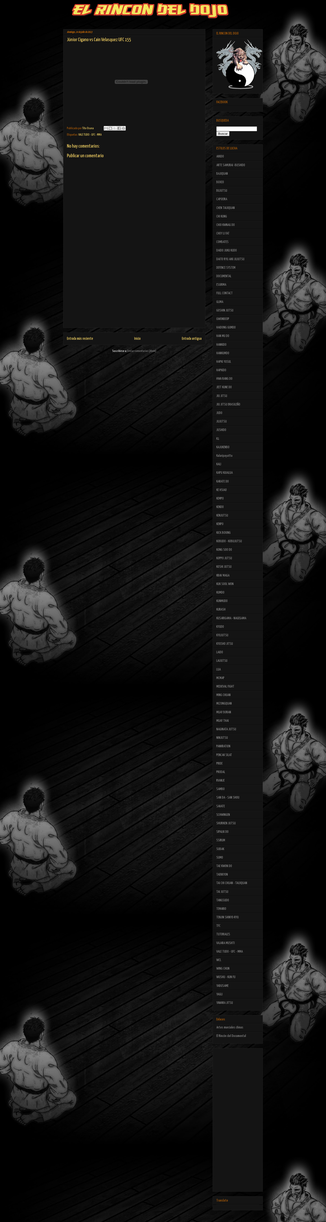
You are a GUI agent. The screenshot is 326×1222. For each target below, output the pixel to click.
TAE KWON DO (224, 866)
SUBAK (220, 849)
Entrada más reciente (80, 338)
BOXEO (220, 182)
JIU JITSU (221, 396)
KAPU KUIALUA (224, 472)
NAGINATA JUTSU (226, 729)
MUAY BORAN (223, 712)
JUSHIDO (221, 430)
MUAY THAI (222, 720)
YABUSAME (222, 986)
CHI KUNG (221, 216)
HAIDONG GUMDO (226, 327)
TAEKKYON (222, 874)
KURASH (221, 609)
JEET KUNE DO (224, 387)
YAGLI (219, 994)
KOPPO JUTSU (224, 558)
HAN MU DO (222, 336)
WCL (218, 960)
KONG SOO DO (224, 549)
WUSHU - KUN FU (225, 977)
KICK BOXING (223, 532)
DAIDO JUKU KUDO (226, 250)
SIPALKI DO (222, 832)
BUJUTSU (221, 190)
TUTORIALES (223, 934)
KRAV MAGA (222, 575)
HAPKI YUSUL (223, 361)
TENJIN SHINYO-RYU (227, 917)
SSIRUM (220, 840)
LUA (218, 669)
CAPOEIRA (221, 199)
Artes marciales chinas (229, 1027)
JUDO (219, 413)
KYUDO (220, 626)
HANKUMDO (222, 353)
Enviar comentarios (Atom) (141, 351)
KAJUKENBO (222, 447)
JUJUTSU (221, 421)
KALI (218, 464)
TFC (218, 926)
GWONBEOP (222, 319)
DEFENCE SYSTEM (225, 267)
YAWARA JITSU (224, 1003)
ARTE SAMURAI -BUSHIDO (230, 165)
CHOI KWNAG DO (225, 225)
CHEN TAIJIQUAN (225, 208)
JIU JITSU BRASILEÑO (228, 404)
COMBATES (222, 242)
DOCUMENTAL (223, 276)
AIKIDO (220, 156)
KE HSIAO (221, 490)
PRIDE (219, 763)
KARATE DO (222, 481)
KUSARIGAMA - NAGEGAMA (231, 618)
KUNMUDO (222, 601)
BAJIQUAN (222, 173)
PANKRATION (223, 746)
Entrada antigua (192, 338)
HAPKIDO (221, 370)
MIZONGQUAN (224, 703)
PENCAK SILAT (224, 755)
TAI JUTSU (222, 892)
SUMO (219, 857)
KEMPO (220, 498)
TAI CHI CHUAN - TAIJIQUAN (231, 883)
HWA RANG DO (224, 378)
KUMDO (220, 592)
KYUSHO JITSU (224, 643)
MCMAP (220, 678)
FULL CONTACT (224, 293)
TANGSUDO (222, 900)
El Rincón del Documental (231, 1036)
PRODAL (220, 772)
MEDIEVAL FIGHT (225, 686)
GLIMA (219, 302)
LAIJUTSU (221, 660)
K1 (217, 438)
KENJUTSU (222, 515)
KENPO (219, 524)
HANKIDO (221, 344)
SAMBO (220, 789)
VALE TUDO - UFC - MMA (90, 134)
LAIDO (219, 652)
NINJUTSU (222, 737)
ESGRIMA (221, 284)
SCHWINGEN (223, 815)
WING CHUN (222, 968)
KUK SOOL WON (225, 584)
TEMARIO (221, 909)
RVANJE (220, 780)
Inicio (137, 338)
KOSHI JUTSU (224, 566)
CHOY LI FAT (222, 233)
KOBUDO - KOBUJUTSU (229, 541)
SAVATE (220, 806)
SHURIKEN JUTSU (226, 823)
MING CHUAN (223, 695)
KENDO (220, 507)
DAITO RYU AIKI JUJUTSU (230, 259)
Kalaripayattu (224, 455)
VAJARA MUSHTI (225, 943)
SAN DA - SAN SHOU (227, 797)
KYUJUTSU (222, 635)
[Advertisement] (134, 295)
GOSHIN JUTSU (224, 310)
